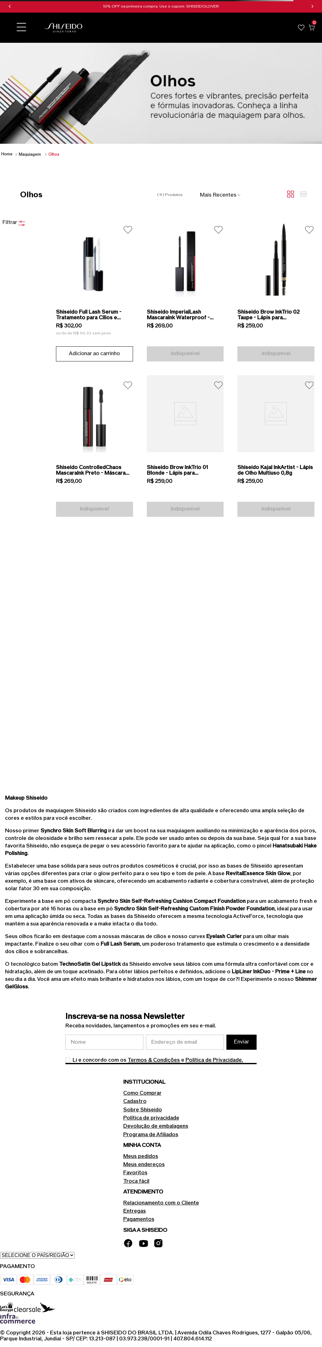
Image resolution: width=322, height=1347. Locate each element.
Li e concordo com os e (158, 1060)
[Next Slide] (312, 6)
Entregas (134, 1211)
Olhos (53, 154)
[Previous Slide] (9, 6)
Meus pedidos (140, 1156)
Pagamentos (138, 1219)
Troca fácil (136, 1181)
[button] (21, 27)
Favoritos (135, 1173)
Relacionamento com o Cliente (161, 1203)
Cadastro (135, 1101)
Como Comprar (142, 1093)
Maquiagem (30, 154)
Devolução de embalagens (155, 1126)
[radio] (290, 195)
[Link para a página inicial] (7, 154)
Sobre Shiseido (142, 1110)
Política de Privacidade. (214, 1060)
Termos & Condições (154, 1060)
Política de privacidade (151, 1118)
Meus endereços (144, 1164)
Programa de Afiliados (150, 1134)
